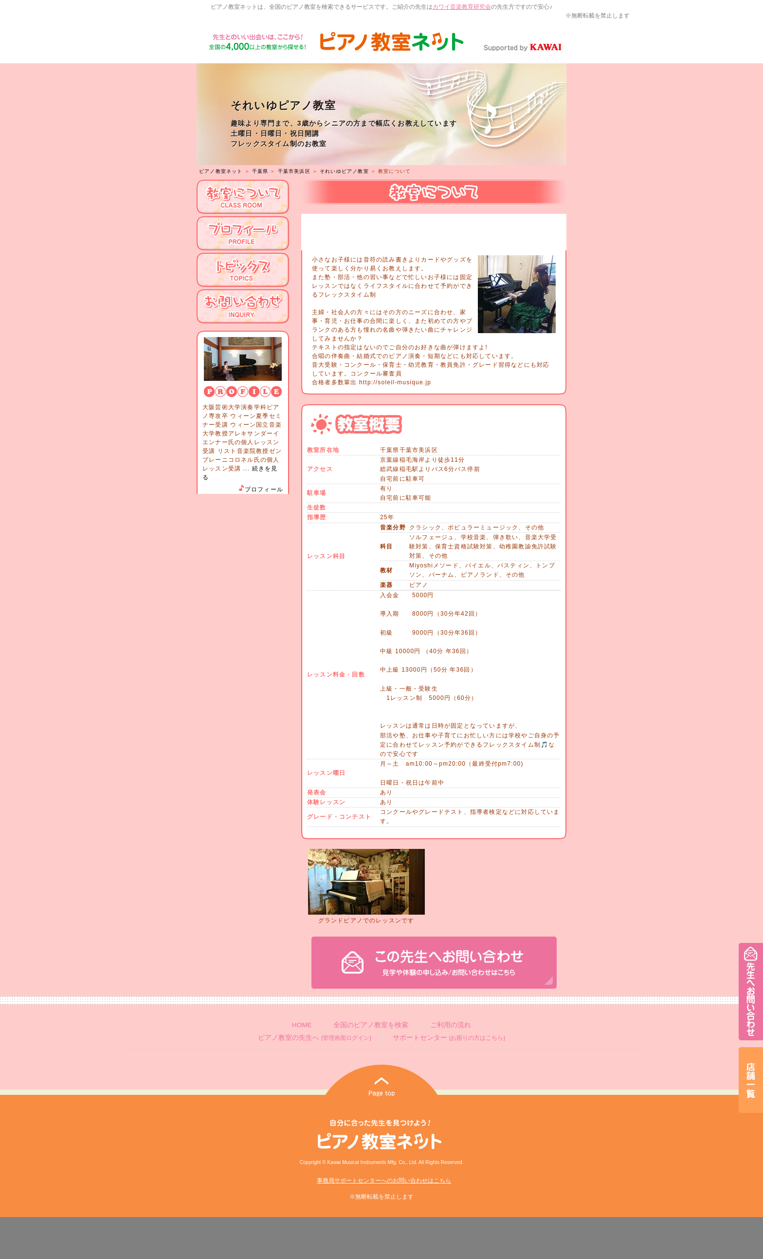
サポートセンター (449, 1037)
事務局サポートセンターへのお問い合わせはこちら (384, 1181)
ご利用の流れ (450, 1025)
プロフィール (260, 489)
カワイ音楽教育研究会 (462, 6)
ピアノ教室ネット (221, 171)
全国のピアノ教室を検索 (370, 1025)
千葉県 (260, 171)
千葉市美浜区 (294, 171)
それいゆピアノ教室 (344, 171)
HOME (302, 1025)
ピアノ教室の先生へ (314, 1037)
